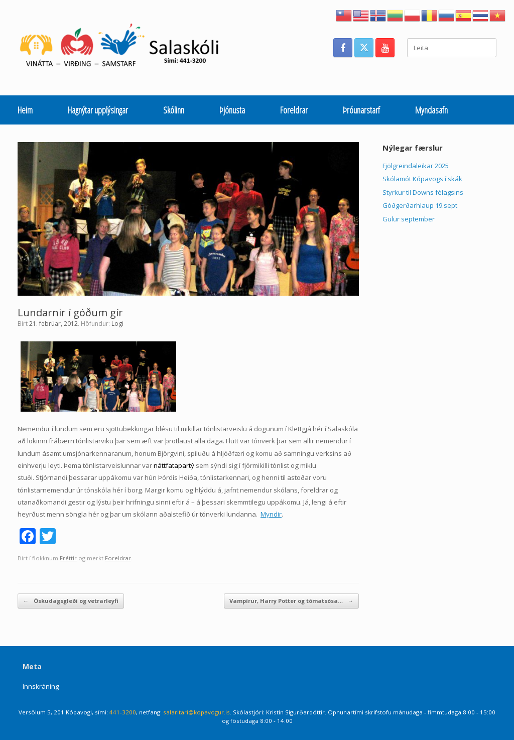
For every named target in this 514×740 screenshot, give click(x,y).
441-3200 (122, 712)
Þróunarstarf (361, 110)
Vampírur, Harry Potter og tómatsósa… (291, 601)
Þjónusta (232, 110)
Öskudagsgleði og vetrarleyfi (70, 601)
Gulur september (408, 218)
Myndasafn (431, 110)
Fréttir (68, 558)
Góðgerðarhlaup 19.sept (419, 205)
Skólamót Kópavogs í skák (422, 178)
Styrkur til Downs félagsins (422, 192)
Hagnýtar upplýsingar (98, 110)
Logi (117, 323)
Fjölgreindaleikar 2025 (415, 165)
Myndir (271, 514)
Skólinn (173, 110)
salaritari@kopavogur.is (196, 712)
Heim (25, 110)
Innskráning (41, 686)
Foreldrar (294, 110)
